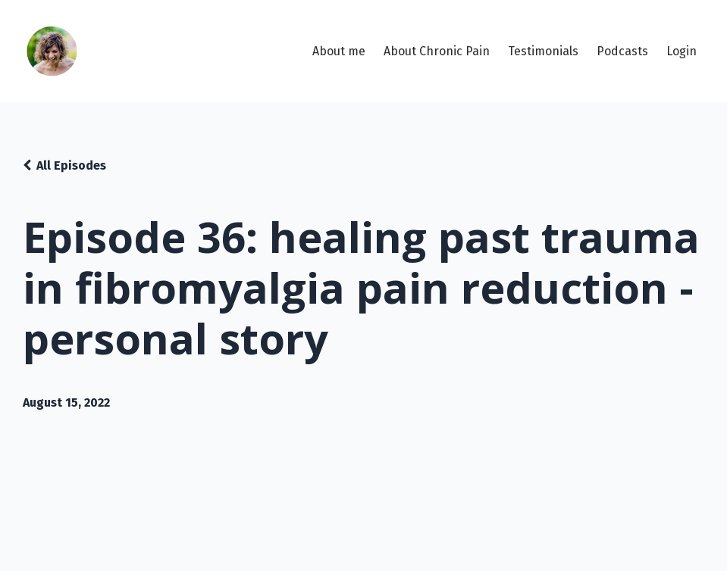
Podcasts (622, 51)
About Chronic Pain (437, 51)
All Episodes (71, 165)
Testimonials (543, 51)
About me (338, 51)
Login (681, 51)
